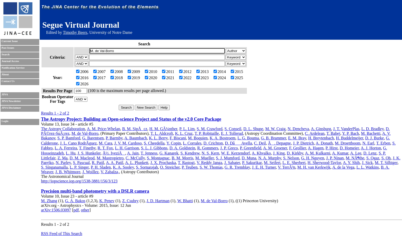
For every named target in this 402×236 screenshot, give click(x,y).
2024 (220, 78)
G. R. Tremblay (237, 167)
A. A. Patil (114, 162)
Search (5, 54)
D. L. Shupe (253, 129)
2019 (134, 78)
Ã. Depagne (279, 143)
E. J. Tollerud (232, 133)
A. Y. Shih (351, 162)
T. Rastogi (186, 162)
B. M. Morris (182, 158)
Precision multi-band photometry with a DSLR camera (95, 191)
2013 (202, 71)
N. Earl (368, 143)
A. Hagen (316, 148)
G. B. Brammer (273, 138)
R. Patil (98, 162)
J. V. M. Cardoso (128, 143)
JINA (5, 94)
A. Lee (355, 153)
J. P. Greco (229, 148)
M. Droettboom (347, 143)
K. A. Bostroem (222, 138)
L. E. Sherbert (294, 162)
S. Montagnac (158, 158)
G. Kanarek (168, 153)
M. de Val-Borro (85, 133)
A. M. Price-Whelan (103, 129)
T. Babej (333, 133)
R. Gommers (207, 148)
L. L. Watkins (367, 167)
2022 (185, 78)
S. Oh (385, 158)
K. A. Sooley (123, 167)
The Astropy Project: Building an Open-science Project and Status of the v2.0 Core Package (131, 119)
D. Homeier (349, 148)
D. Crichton (213, 143)
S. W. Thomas (211, 167)
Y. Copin (173, 143)
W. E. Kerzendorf (235, 153)
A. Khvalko (261, 153)
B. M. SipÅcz (134, 129)
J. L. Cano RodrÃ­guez (78, 143)
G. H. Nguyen (312, 158)
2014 (220, 71)
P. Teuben (190, 167)
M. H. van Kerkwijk (313, 167)
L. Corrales (192, 143)
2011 (168, 71)
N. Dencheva (298, 129)
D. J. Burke (374, 138)
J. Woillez (90, 172)
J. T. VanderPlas (346, 129)
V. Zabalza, (109, 172)
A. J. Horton (371, 148)
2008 (116, 71)
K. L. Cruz (184, 133)
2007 (99, 71)
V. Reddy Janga (209, 162)
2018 (116, 78)
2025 (237, 78)
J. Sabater (232, 162)
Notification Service (13, 67)
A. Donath (324, 143)
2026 (82, 84)
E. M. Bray (297, 138)
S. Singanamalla (54, 167)
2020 (151, 78)
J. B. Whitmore (67, 172)
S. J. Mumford (227, 158)
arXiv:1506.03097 (56, 210)
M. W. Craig (275, 129)
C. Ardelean (314, 133)
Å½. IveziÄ (114, 153)
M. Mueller (204, 158)
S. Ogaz (372, 158)
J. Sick (367, 162)
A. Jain (132, 153)
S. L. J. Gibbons (154, 148)
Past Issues (8, 47)
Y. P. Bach (350, 133)
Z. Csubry (130, 201)
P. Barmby (114, 138)
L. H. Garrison (127, 148)
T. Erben (383, 143)
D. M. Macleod (82, 158)
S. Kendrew (190, 153)
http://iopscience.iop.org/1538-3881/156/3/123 (79, 181)
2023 (202, 78)
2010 (151, 71)
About (5, 74)
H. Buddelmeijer (349, 138)
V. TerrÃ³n (286, 167)
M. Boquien (197, 138)
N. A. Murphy (269, 158)
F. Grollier (297, 148)
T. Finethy (87, 148)
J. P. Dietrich (303, 143)
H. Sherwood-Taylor (324, 162)
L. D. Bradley (372, 129)
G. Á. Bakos (75, 201)
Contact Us (8, 81)
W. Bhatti (185, 201)
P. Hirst (332, 148)
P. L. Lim (187, 129)
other (85, 210)
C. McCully (135, 158)
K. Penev (107, 201)
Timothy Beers (75, 32)
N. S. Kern (210, 153)
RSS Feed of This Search (61, 233)
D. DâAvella (238, 143)
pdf (76, 210)
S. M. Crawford (209, 129)
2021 (168, 78)
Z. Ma (62, 158)
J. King (279, 153)
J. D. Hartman (158, 201)
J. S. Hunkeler (88, 153)
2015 (237, 71)
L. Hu (70, 153)
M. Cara (105, 143)
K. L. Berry (158, 138)
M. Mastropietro (110, 158)
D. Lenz (370, 153)
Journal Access (10, 61)
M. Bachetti (370, 133)
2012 (185, 71)
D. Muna (249, 158)
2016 (82, 78)
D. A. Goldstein (182, 148)
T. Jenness (148, 153)
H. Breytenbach (321, 138)
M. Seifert (272, 162)
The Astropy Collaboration (63, 129)
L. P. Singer (79, 167)
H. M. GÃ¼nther (163, 129)
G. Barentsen (93, 138)
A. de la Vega (343, 167)
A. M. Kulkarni (317, 153)
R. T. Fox (105, 148)
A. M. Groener (275, 148)
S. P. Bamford (68, 138)
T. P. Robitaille (207, 133)
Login (5, 121)
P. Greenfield (251, 148)
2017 (99, 78)
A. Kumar (340, 153)
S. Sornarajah (147, 167)
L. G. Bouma (248, 138)
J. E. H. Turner (264, 167)
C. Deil (260, 143)
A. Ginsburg (321, 129)
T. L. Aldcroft (161, 133)
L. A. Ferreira (66, 148)
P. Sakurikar (252, 162)
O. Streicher (170, 167)
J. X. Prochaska (163, 162)
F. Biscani (178, 138)
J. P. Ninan (335, 158)
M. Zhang (49, 201)
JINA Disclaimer (11, 107)
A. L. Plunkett (136, 162)
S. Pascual (81, 162)
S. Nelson (291, 158)
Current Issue (10, 41)
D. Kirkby (295, 153)
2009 (134, 71)
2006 (82, 71)
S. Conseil (233, 129)
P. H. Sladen (101, 167)
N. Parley (63, 162)
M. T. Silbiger (386, 162)
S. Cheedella (154, 143)
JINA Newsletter (11, 101)
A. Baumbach (135, 138)
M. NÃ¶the (355, 158)
